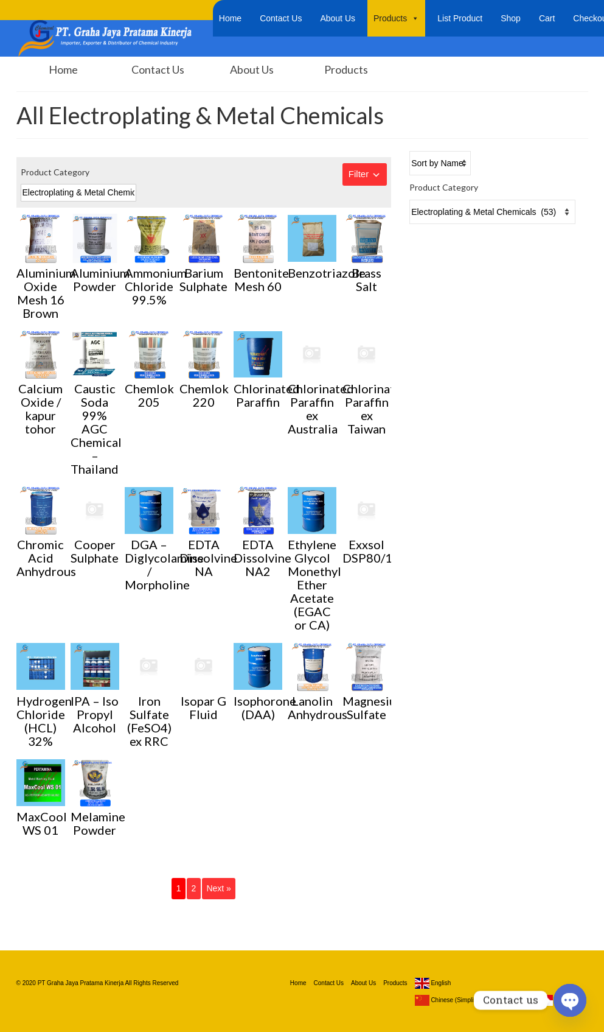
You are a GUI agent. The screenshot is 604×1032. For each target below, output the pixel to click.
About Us (337, 18)
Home (230, 18)
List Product (459, 18)
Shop (511, 18)
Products (396, 18)
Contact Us (281, 18)
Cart (547, 18)
